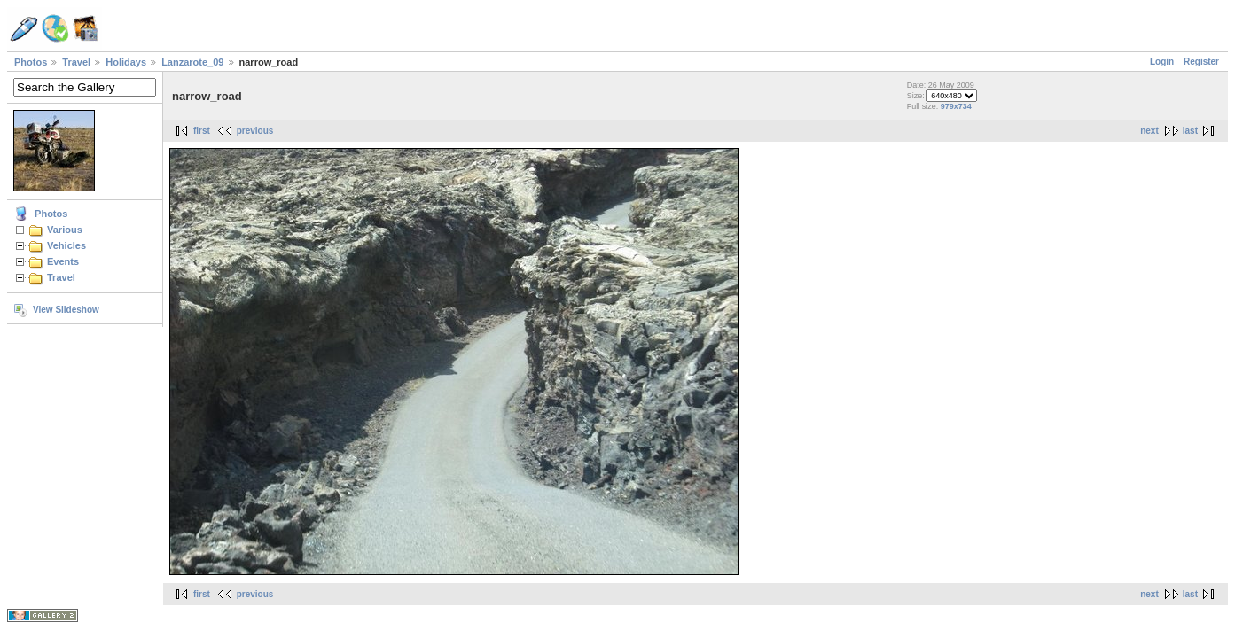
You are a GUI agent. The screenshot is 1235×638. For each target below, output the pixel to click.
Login (1162, 61)
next (1149, 131)
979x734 (956, 106)
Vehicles (66, 245)
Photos (30, 62)
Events (63, 261)
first (201, 131)
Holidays (126, 62)
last (1190, 131)
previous (255, 131)
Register (1201, 61)
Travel (76, 62)
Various (64, 229)
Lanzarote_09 (192, 62)
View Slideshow (66, 310)
